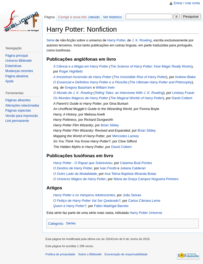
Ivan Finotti (108, 168)
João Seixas (132, 195)
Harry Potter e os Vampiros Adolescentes (84, 195)
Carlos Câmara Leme (144, 201)
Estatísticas (13, 66)
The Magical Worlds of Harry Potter (136, 98)
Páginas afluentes (17, 100)
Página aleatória (16, 76)
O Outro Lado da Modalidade (75, 174)
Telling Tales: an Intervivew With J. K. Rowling (129, 93)
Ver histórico (112, 17)
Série (50, 40)
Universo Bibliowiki (18, 61)
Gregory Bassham (78, 87)
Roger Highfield (70, 71)
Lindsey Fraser (183, 93)
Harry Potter (116, 40)
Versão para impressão (21, 116)
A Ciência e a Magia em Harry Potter (80, 66)
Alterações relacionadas (22, 105)
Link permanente (17, 121)
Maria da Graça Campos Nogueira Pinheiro (146, 179)
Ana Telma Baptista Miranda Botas (130, 174)
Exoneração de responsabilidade (125, 254)
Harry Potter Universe (146, 213)
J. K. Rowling (142, 40)
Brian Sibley (110, 125)
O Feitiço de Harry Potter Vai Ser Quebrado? (87, 201)
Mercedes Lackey (125, 136)
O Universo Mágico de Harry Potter (79, 179)
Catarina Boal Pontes (136, 163)
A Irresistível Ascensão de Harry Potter (82, 77)
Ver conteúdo (90, 17)
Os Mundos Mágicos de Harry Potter (80, 98)
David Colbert (182, 98)
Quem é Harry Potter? (69, 206)
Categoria (55, 223)
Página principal (16, 55)
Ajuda (9, 81)
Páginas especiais (18, 110)
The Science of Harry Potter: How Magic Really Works (150, 66)
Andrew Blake (185, 77)
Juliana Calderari (133, 168)
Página (49, 17)
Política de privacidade (60, 254)
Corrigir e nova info (72, 17)
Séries (71, 223)
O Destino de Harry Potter (72, 168)
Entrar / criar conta (187, 3)
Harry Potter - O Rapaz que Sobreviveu (82, 163)
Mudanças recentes (19, 71)
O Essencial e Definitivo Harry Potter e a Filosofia (90, 82)
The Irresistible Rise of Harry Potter (139, 77)
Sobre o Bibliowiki (90, 254)
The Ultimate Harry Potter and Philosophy (161, 82)
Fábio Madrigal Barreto (111, 206)
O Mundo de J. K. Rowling (73, 93)
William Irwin (105, 87)
